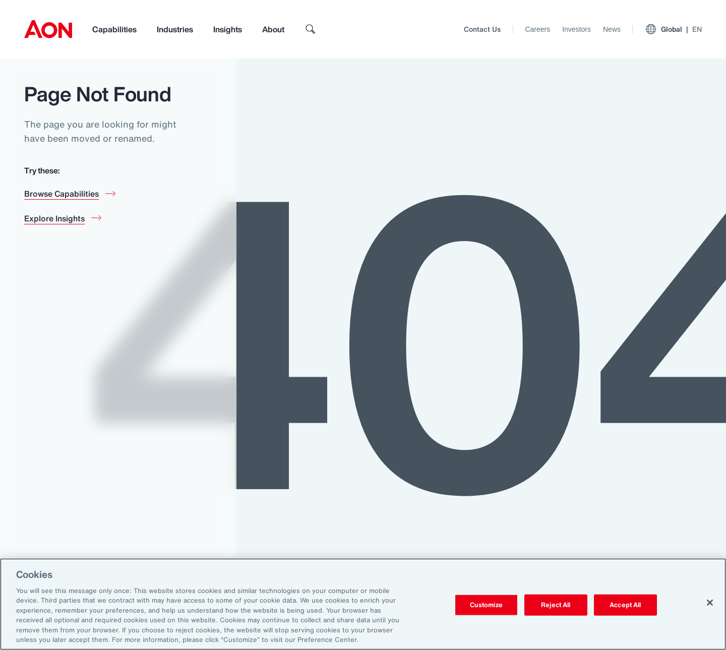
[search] (310, 29)
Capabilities (114, 29)
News (612, 29)
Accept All (625, 605)
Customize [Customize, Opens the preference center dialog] (486, 605)
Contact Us (482, 29)
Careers (537, 29)
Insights (227, 29)
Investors (576, 29)
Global (673, 29)
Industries (175, 29)
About (273, 29)
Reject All (555, 605)
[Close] (710, 603)
